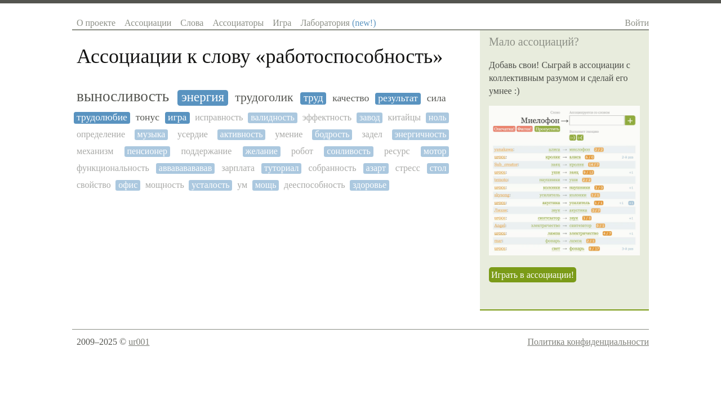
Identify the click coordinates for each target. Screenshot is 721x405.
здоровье (369, 185)
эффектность (326, 117)
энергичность (420, 134)
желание (262, 151)
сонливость (348, 151)
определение (101, 134)
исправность (219, 117)
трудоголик (264, 97)
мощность (164, 185)
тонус (147, 117)
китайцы (404, 117)
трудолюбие (102, 117)
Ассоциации (147, 23)
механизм (95, 151)
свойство (94, 185)
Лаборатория (338, 23)
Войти (637, 23)
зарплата (238, 168)
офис (127, 185)
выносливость (123, 96)
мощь (266, 185)
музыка (151, 134)
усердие (192, 134)
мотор (435, 151)
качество (350, 98)
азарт (376, 168)
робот (302, 151)
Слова (191, 23)
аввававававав (185, 168)
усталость (210, 185)
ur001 (138, 341)
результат (398, 98)
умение (288, 134)
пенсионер (147, 151)
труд (313, 98)
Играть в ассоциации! (532, 275)
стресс (407, 168)
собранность (332, 168)
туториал (281, 168)
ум (242, 185)
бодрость (332, 134)
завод (369, 117)
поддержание (206, 151)
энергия (202, 97)
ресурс (397, 151)
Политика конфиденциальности (588, 341)
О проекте (96, 23)
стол (438, 168)
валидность (273, 117)
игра (177, 117)
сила (436, 98)
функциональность (113, 168)
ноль (438, 117)
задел (372, 134)
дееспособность (314, 185)
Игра (282, 23)
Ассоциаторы (238, 23)
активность (241, 134)
